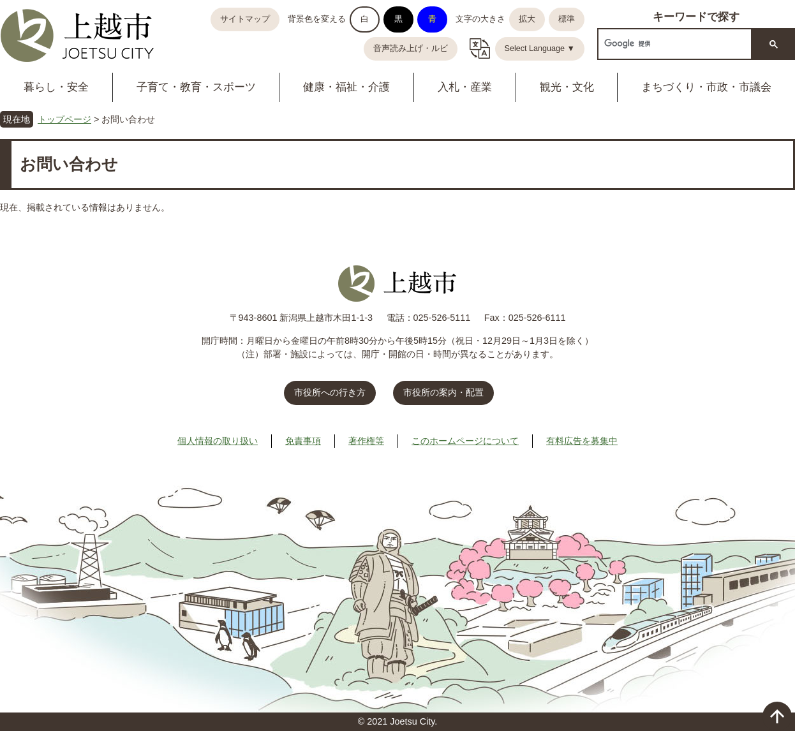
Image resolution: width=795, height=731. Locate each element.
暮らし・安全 (56, 87)
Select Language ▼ (540, 48)
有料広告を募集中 (582, 441)
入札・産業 (465, 87)
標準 (566, 19)
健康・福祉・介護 (346, 87)
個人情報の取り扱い (217, 441)
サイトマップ (245, 19)
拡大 (527, 19)
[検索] (673, 43)
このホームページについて (465, 441)
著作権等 (366, 441)
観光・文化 (567, 87)
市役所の (443, 392)
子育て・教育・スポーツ (196, 87)
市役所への (330, 392)
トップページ (64, 119)
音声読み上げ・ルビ (410, 48)
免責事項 (303, 441)
